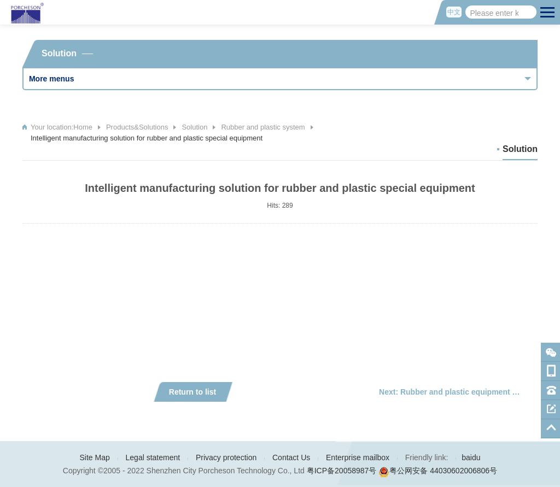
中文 (453, 12)
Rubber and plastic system (263, 127)
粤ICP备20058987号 (342, 470)
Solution (194, 127)
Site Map (95, 457)
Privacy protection (226, 457)
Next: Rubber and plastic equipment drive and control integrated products (458, 392)
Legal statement (153, 457)
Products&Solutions (137, 127)
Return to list (192, 392)
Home (82, 127)
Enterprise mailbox (357, 457)
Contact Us (291, 457)
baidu (471, 457)
